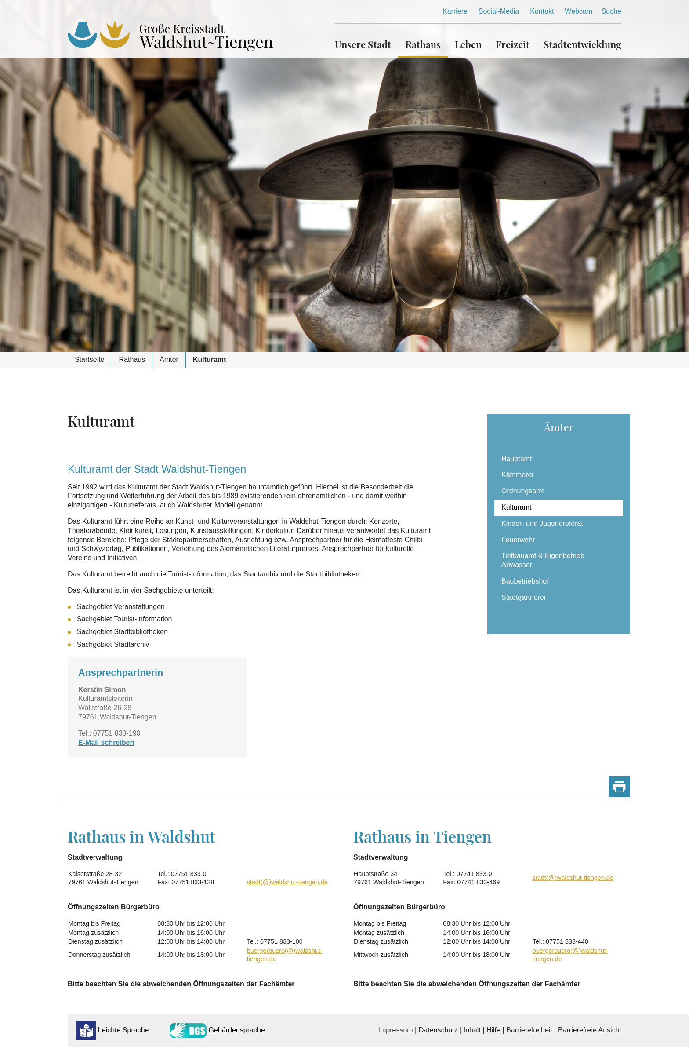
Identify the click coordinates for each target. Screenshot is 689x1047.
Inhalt (472, 1030)
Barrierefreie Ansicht (589, 1030)
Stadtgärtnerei (523, 597)
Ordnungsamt (522, 491)
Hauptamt (516, 459)
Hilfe (493, 1030)
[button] (366, 41)
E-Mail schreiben (106, 742)
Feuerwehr (518, 540)
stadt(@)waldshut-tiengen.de (287, 882)
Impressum (395, 1030)
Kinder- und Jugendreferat (542, 523)
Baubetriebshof (525, 581)
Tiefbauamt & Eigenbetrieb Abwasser (542, 560)
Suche (611, 11)
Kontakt (542, 11)
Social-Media (499, 11)
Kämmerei (517, 474)
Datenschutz (438, 1030)
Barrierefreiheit (529, 1030)
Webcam (578, 11)
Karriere (455, 11)
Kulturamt (516, 507)
